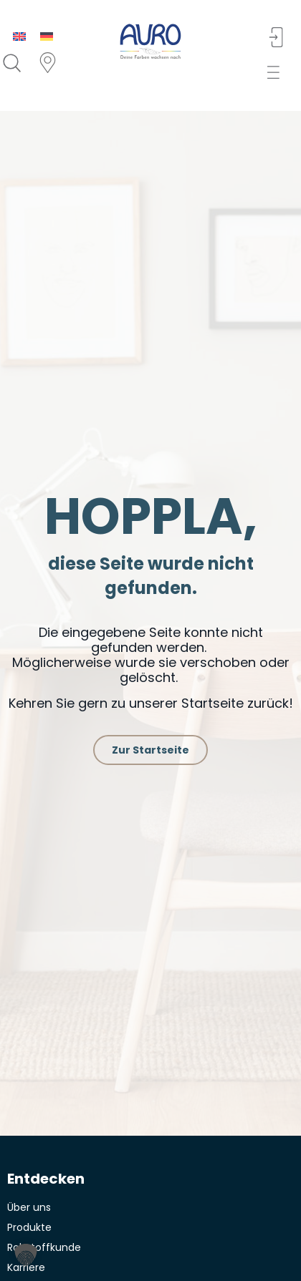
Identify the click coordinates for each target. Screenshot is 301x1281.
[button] (277, 72)
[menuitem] (19, 36)
